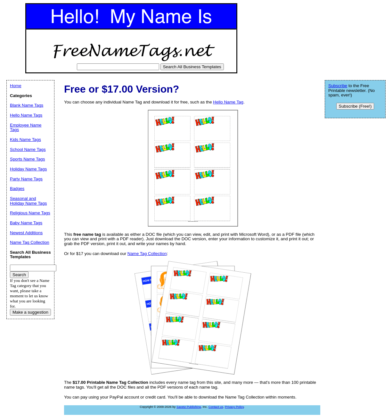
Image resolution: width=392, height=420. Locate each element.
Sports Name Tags (27, 159)
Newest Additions (26, 232)
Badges (17, 188)
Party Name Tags (26, 179)
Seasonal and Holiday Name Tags (28, 201)
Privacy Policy (234, 406)
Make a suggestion (30, 312)
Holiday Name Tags (28, 169)
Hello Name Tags (26, 115)
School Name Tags (28, 149)
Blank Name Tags (26, 105)
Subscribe (337, 85)
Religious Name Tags (30, 212)
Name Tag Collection (147, 253)
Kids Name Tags (25, 139)
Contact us (215, 406)
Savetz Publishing (188, 406)
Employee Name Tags (26, 127)
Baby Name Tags (26, 222)
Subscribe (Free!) (355, 106)
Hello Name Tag (228, 102)
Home (15, 85)
